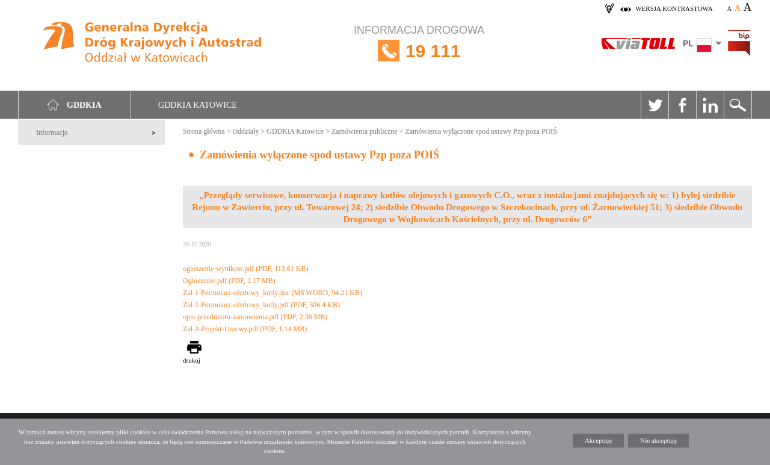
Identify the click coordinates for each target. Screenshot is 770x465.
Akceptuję (598, 440)
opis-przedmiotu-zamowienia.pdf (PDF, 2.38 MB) (255, 317)
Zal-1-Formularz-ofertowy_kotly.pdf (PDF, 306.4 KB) (261, 305)
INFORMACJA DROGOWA (419, 51)
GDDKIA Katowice (197, 105)
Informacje (52, 132)
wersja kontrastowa (673, 8)
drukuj (191, 360)
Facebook (682, 105)
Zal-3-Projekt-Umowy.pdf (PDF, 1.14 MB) (245, 329)
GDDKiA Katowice (295, 131)
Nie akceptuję (658, 440)
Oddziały (245, 131)
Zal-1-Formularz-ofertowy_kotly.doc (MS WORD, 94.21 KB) (272, 293)
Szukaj (737, 105)
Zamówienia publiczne (364, 131)
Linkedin (710, 105)
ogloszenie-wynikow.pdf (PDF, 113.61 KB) (245, 268)
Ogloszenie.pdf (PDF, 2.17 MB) (229, 280)
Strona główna (204, 131)
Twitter (654, 105)
